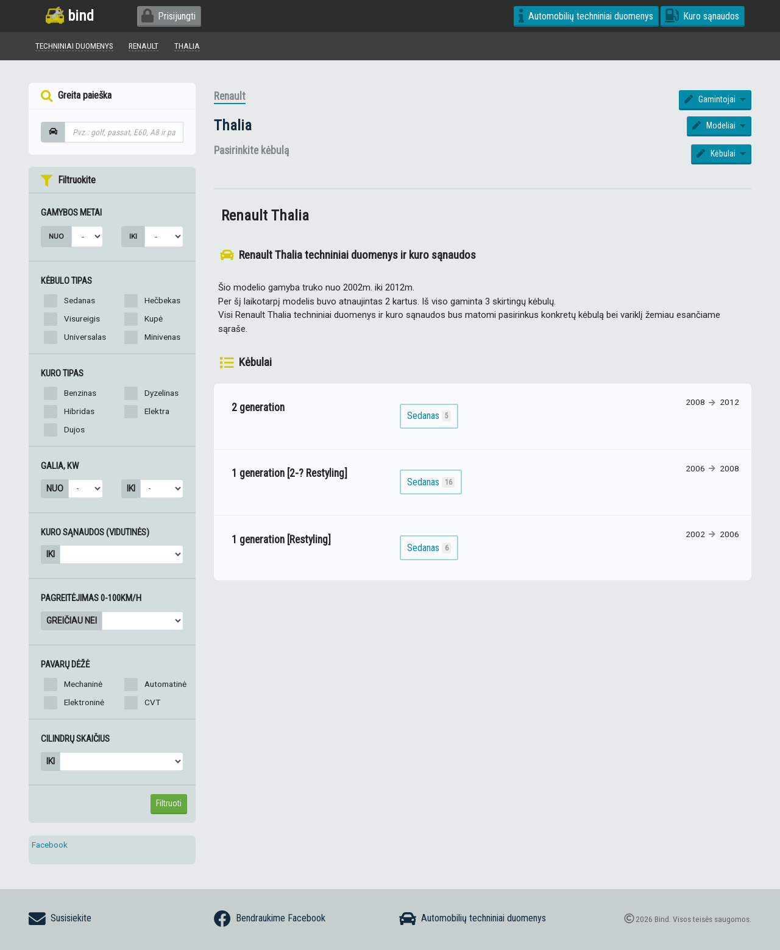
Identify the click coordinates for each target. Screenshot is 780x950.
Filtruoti (169, 803)
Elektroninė (84, 702)
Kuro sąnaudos (702, 16)
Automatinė (165, 684)
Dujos (74, 429)
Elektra (156, 411)
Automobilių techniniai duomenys (586, 16)
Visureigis (82, 318)
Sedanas (79, 300)
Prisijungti (168, 16)
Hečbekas (162, 300)
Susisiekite (60, 918)
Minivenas (162, 337)
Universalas (85, 337)
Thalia (233, 125)
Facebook (50, 845)
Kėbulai (717, 153)
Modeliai (714, 125)
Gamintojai (710, 99)
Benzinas (80, 393)
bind (70, 15)
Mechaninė (83, 684)
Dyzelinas (161, 393)
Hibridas (79, 411)
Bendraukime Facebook (269, 918)
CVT (152, 702)
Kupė (153, 318)
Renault (230, 96)
